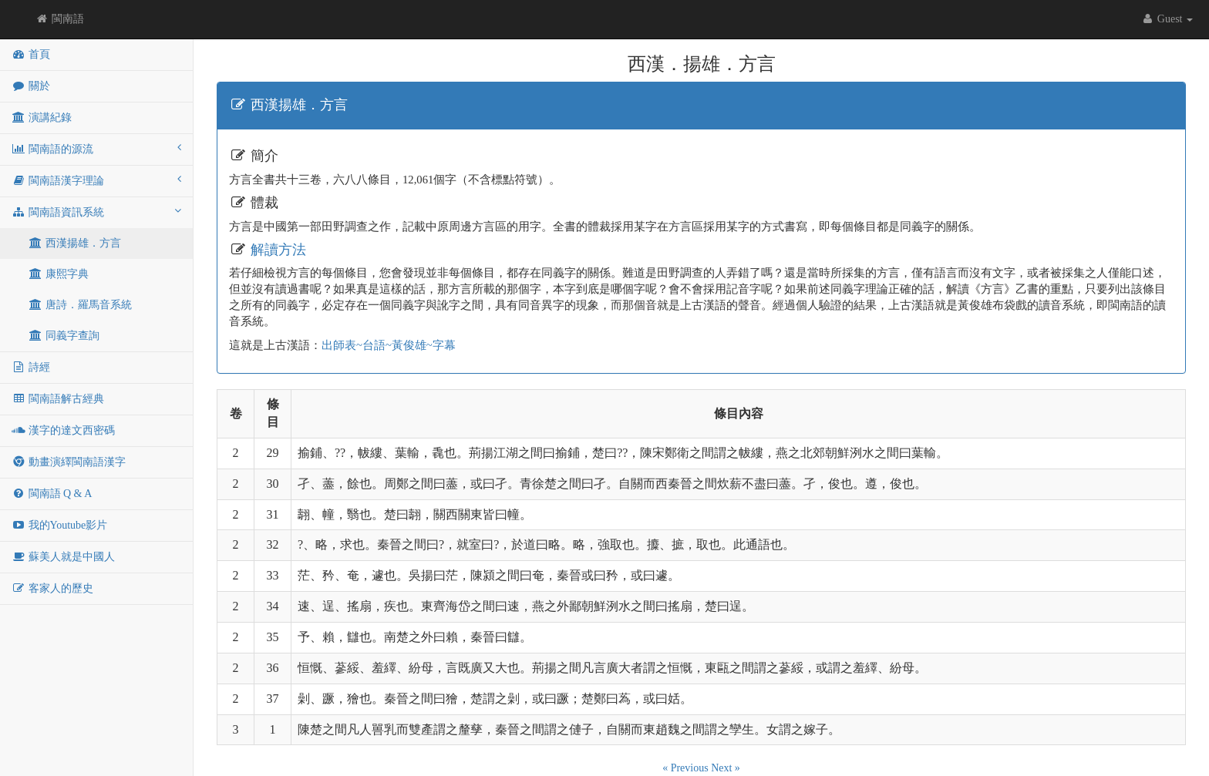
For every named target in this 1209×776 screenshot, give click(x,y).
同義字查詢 (64, 335)
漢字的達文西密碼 (63, 430)
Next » (725, 768)
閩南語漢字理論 (96, 179)
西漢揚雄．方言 (75, 243)
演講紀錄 (42, 117)
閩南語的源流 (96, 148)
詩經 (31, 367)
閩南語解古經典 (58, 399)
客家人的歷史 (52, 588)
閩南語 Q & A (52, 493)
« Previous (686, 768)
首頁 (31, 54)
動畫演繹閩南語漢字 (69, 462)
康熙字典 (59, 274)
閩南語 (59, 19)
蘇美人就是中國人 (63, 557)
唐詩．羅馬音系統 (80, 305)
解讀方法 (278, 249)
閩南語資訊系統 (96, 211)
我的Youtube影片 (59, 525)
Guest (1166, 19)
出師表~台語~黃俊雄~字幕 (389, 345)
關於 (31, 86)
